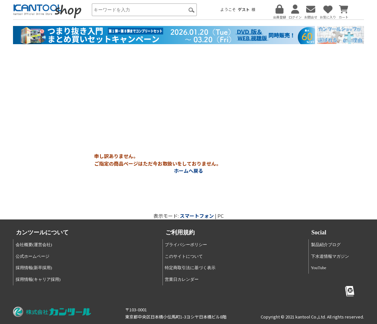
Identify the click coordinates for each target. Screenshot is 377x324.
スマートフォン (197, 215)
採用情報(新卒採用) (34, 267)
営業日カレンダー (182, 279)
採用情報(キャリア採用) (38, 279)
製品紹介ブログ (326, 244)
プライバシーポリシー (186, 244)
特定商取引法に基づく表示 (190, 267)
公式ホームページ (32, 256)
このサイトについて (184, 256)
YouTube (318, 267)
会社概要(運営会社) (34, 244)
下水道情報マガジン (330, 256)
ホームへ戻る (188, 170)
